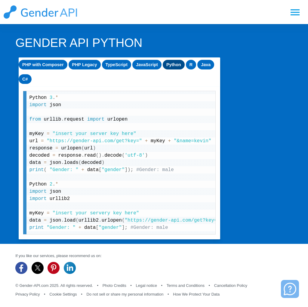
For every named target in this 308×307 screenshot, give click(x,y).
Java (206, 64)
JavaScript (148, 64)
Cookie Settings (63, 294)
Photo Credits (114, 285)
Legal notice (146, 285)
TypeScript (117, 64)
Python (174, 64)
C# (25, 79)
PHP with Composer (43, 64)
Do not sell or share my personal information (124, 294)
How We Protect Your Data (196, 294)
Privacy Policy (27, 294)
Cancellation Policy (230, 285)
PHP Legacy (84, 64)
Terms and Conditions (186, 285)
